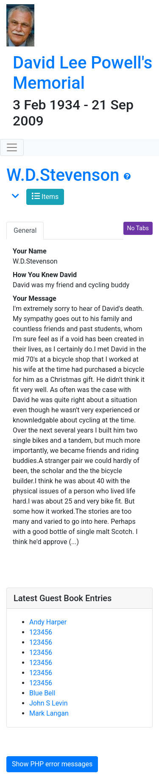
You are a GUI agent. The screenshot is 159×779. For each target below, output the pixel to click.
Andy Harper (48, 622)
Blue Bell (42, 693)
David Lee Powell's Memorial (82, 73)
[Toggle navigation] (12, 147)
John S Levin (48, 703)
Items (45, 196)
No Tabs (138, 228)
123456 (40, 632)
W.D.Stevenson (62, 175)
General (25, 230)
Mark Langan (49, 713)
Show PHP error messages (52, 764)
